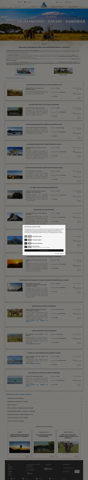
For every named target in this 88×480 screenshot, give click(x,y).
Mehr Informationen (59, 253)
